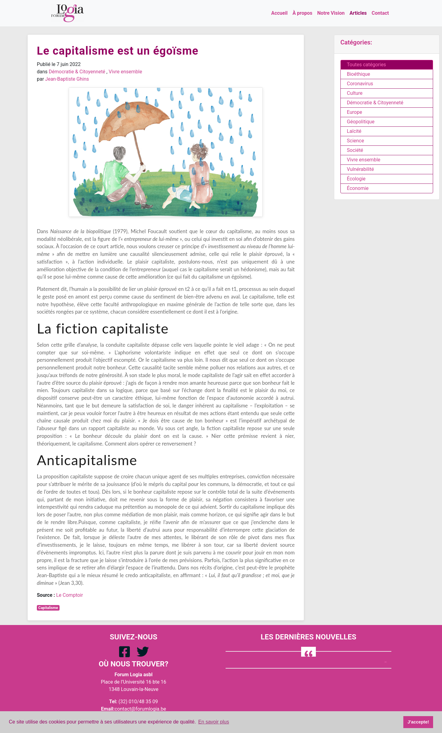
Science (355, 141)
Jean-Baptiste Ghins (67, 79)
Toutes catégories (366, 65)
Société (355, 150)
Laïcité (354, 131)
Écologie (356, 179)
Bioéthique (358, 74)
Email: (107, 709)
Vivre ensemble (125, 72)
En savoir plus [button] (213, 721)
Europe (354, 112)
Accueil (279, 13)
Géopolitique (360, 122)
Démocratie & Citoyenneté (77, 72)
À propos (302, 13)
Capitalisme (48, 608)
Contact (380, 13)
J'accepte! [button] (418, 721)
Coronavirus (360, 84)
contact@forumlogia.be (140, 709)
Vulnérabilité (360, 169)
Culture (355, 93)
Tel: (113, 701)
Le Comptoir (69, 595)
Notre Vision (331, 13)
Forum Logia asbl (133, 674)
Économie (358, 188)
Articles (358, 13)
